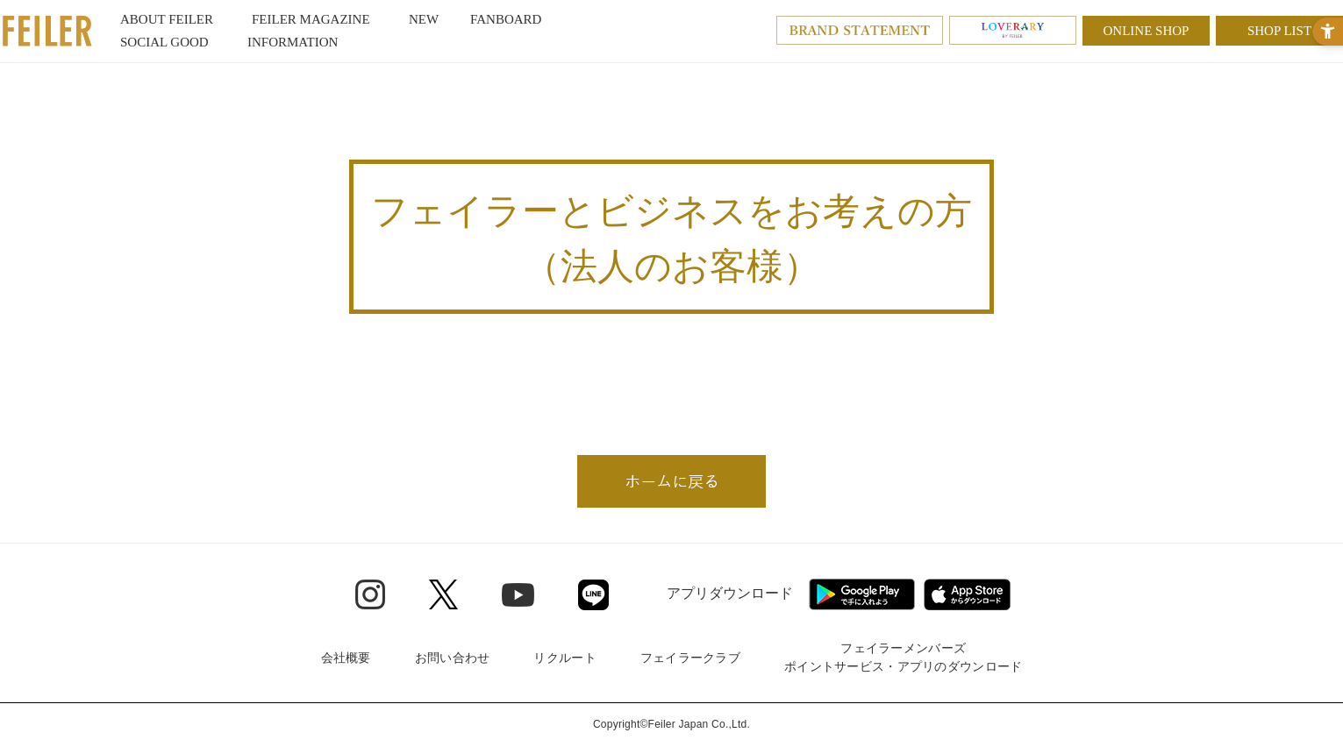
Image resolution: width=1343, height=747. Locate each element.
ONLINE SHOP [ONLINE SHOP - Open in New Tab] (1146, 31)
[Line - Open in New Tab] (593, 595)
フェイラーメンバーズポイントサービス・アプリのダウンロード (903, 657)
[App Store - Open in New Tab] (967, 594)
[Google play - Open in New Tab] (862, 594)
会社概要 (346, 658)
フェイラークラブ (690, 658)
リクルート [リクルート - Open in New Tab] (564, 658)
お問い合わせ (452, 658)
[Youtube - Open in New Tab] (518, 593)
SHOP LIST (1279, 31)
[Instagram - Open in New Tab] (370, 594)
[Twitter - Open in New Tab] (443, 594)
